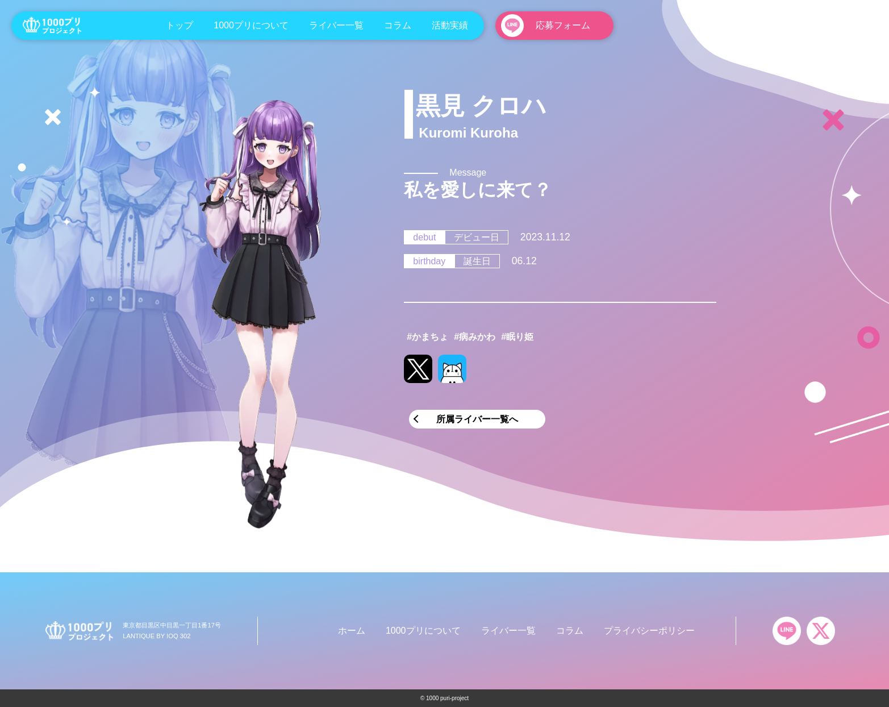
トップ (179, 25)
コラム (397, 25)
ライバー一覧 (336, 25)
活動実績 (450, 25)
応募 (563, 25)
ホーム (351, 630)
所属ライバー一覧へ (477, 419)
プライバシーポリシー (649, 630)
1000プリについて (251, 25)
